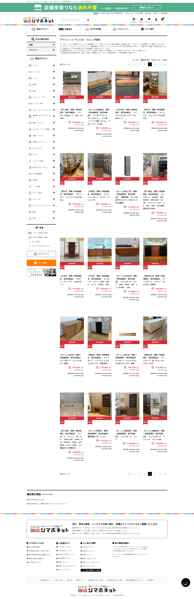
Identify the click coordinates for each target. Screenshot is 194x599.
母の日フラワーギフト (40, 167)
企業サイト (156, 13)
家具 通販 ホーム (45, 580)
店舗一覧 (69, 580)
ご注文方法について (65, 550)
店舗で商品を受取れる (36, 558)
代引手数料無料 (34, 547)
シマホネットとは (129, 13)
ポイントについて (64, 570)
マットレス (36, 72)
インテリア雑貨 (38, 161)
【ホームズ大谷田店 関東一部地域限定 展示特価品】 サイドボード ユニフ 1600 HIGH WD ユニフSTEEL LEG (126, 281)
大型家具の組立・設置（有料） (39, 551)
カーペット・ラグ (39, 97)
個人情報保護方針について (134, 580)
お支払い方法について (66, 554)
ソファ (35, 78)
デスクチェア (37, 148)
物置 (34, 212)
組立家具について (64, 558)
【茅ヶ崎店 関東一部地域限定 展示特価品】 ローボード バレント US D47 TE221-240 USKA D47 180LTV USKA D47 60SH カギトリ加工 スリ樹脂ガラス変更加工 (72, 439)
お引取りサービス (35, 562)
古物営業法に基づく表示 (115, 580)
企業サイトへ (80, 580)
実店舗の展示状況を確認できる (39, 555)
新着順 (165, 60)
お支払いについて (88, 551)
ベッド (35, 65)
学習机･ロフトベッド (40, 142)
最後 (165, 64)
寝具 (34, 91)
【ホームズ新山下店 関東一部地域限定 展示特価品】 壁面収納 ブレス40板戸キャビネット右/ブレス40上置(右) (126, 197)
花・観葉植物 (37, 174)
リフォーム (36, 199)
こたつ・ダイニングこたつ (42, 110)
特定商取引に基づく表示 (95, 580)
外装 (34, 218)
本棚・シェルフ (38, 136)
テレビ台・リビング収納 (41, 129)
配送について (62, 562)
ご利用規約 (150, 580)
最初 (129, 64)
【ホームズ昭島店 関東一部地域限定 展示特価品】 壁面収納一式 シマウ (99, 434)
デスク (35, 155)
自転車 (35, 180)
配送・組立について (89, 558)
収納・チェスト (38, 123)
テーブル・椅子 (38, 104)
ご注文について (87, 547)
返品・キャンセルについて (67, 566)
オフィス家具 (37, 193)
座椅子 (35, 84)
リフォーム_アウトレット (41, 205)
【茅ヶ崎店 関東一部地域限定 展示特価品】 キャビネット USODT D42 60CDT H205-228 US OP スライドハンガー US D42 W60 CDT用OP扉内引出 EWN (154, 200)
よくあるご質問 (139, 13)
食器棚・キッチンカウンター (42, 116)
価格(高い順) (156, 60)
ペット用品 (36, 186)
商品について (87, 555)
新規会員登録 (164, 13)
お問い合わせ (148, 13)
